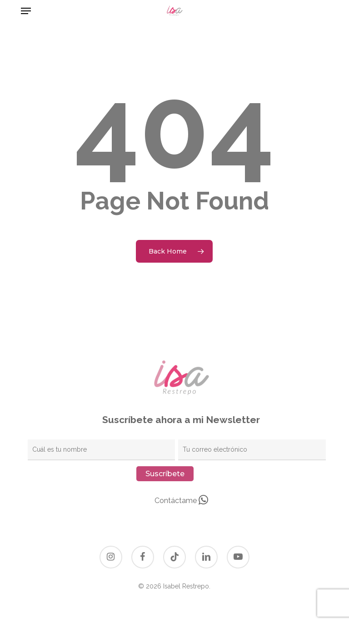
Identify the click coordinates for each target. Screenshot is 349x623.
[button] (26, 10)
